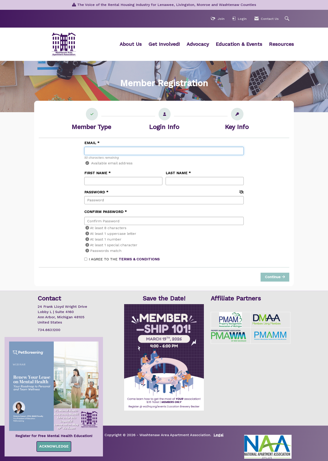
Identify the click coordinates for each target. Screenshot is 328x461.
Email (90, 143)
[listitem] (91, 120)
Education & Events (239, 44)
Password (94, 192)
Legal (218, 435)
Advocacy (198, 44)
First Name (95, 173)
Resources (281, 44)
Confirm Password (103, 212)
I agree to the (122, 259)
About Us (131, 44)
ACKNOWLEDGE (54, 446)
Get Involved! (164, 44)
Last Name (176, 173)
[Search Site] (287, 19)
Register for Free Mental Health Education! (53, 436)
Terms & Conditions (139, 259)
